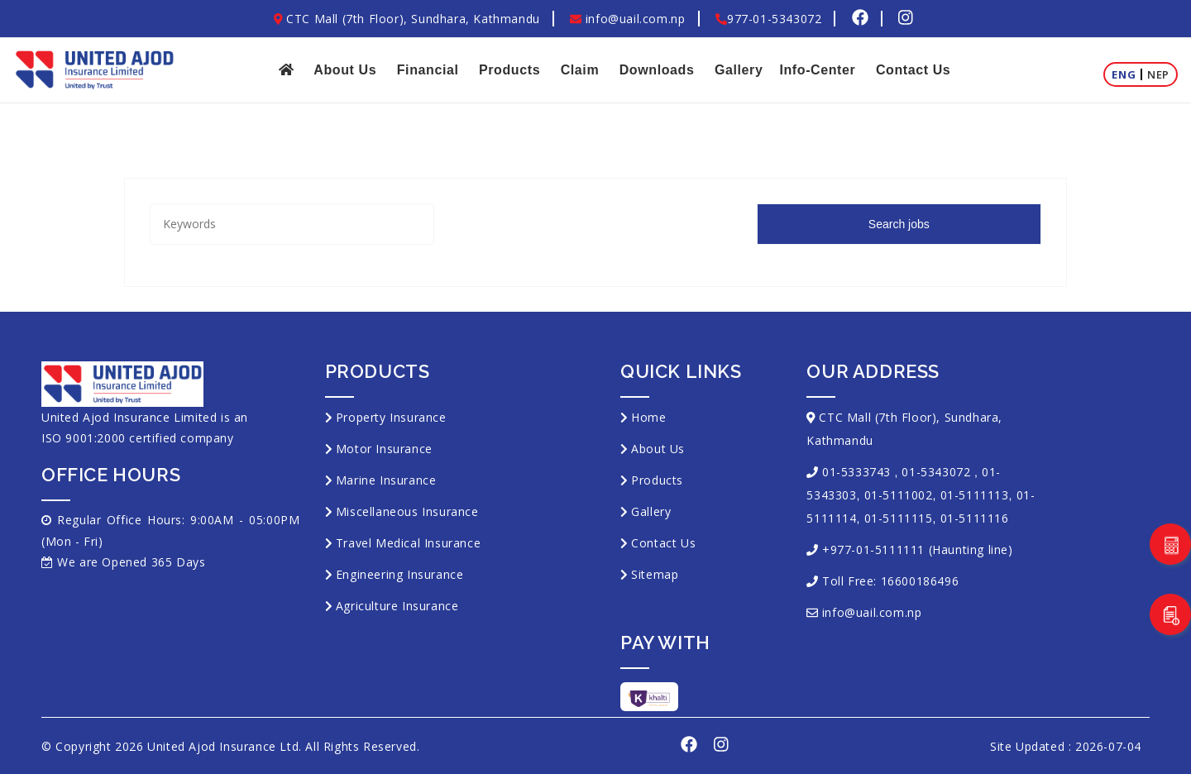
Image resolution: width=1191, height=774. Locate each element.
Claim (580, 70)
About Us (344, 70)
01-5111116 (974, 518)
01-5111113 (974, 495)
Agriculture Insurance (397, 606)
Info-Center (817, 70)
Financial (428, 70)
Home (648, 417)
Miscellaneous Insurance (407, 511)
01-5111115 (898, 518)
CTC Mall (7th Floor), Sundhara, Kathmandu (407, 18)
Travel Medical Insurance (408, 543)
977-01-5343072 (768, 18)
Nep (1158, 74)
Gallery (739, 70)
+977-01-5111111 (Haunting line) (917, 549)
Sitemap (654, 574)
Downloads (657, 70)
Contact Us (913, 70)
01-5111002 (898, 495)
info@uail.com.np (627, 18)
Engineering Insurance (400, 574)
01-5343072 (936, 472)
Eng (1124, 74)
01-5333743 (856, 472)
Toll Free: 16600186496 (890, 581)
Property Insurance (391, 417)
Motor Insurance (384, 448)
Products (509, 70)
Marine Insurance (386, 480)
